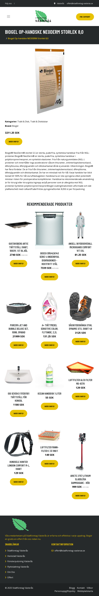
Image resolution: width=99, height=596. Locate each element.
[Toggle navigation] (8, 16)
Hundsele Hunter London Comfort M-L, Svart (19, 465)
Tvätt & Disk (23, 121)
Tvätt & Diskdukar (39, 121)
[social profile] (14, 3)
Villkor (90, 587)
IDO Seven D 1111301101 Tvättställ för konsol (18, 397)
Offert (10, 577)
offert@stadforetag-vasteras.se (80, 3)
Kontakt (81, 587)
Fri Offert (85, 16)
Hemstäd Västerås (16, 556)
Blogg (72, 587)
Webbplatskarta (85, 591)
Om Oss (11, 572)
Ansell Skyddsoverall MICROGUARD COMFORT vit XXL (80, 247)
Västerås (60, 3)
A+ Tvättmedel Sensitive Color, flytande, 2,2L (49, 329)
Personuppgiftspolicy (65, 591)
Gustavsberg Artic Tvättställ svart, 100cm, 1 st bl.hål (18, 247)
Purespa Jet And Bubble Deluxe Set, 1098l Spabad (18, 329)
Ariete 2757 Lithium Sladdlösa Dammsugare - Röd (80, 479)
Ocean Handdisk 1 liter (49, 393)
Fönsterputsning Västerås (20, 561)
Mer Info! (14, 141)
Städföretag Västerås (17, 550)
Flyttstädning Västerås (18, 566)
